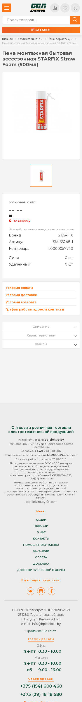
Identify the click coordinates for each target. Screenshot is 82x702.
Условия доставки (21, 295)
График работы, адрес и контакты (35, 309)
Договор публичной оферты (41, 570)
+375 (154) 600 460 (41, 686)
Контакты (41, 538)
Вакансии (41, 551)
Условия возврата (21, 302)
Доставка (41, 563)
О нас (41, 532)
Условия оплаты (19, 288)
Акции (41, 519)
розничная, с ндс (22, 202)
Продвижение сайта (41, 631)
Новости (41, 526)
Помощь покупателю (41, 545)
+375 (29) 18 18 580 (41, 694)
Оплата (41, 557)
